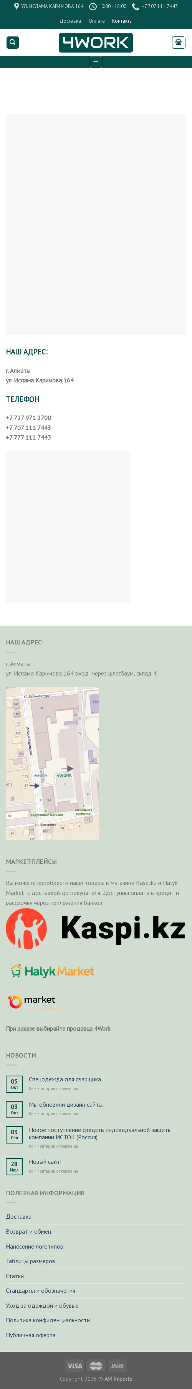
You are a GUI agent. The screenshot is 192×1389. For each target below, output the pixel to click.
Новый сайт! (45, 1161)
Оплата (97, 21)
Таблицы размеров (30, 1261)
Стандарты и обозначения (40, 1290)
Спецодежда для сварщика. (65, 1079)
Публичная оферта (31, 1335)
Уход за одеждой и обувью (42, 1305)
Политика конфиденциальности (48, 1320)
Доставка (70, 21)
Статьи (15, 1276)
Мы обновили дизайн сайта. (66, 1104)
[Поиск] (13, 42)
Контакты (122, 21)
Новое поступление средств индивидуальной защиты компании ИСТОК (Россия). (100, 1133)
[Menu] (96, 62)
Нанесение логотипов (34, 1246)
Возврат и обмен (28, 1231)
